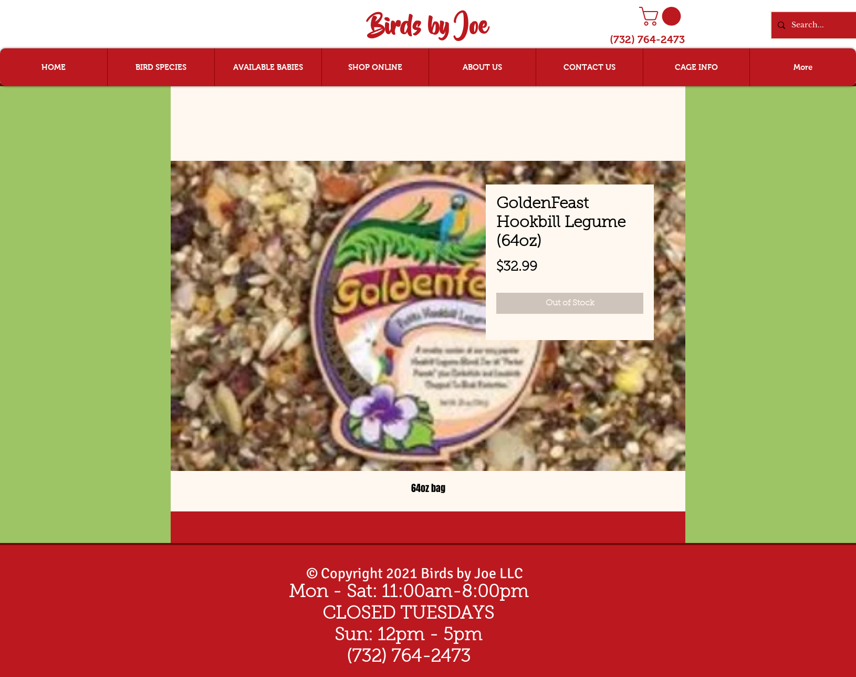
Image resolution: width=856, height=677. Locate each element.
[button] (662, 16)
